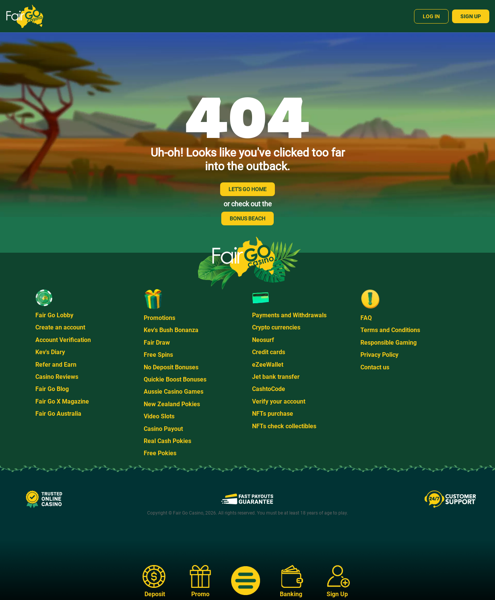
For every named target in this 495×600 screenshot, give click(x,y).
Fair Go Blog (52, 389)
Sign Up (470, 16)
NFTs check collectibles (284, 426)
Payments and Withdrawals (289, 315)
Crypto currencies (276, 327)
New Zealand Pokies (172, 404)
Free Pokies (160, 453)
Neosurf (263, 340)
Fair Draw (157, 342)
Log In (431, 16)
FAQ (366, 317)
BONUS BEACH (247, 218)
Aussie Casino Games (173, 391)
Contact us (374, 367)
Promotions (159, 317)
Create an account (60, 327)
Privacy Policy (379, 354)
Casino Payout (163, 428)
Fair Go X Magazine (62, 401)
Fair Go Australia (58, 413)
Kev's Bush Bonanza (171, 330)
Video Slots (159, 416)
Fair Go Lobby (54, 315)
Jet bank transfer (276, 376)
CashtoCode (268, 389)
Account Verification (63, 340)
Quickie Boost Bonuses (175, 379)
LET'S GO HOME (247, 189)
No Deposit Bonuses (171, 367)
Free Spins (158, 354)
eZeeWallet (267, 364)
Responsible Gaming (388, 342)
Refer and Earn (55, 364)
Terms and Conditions (390, 330)
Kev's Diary (50, 352)
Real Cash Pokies (167, 441)
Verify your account (278, 401)
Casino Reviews (56, 376)
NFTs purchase (272, 413)
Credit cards (268, 352)
